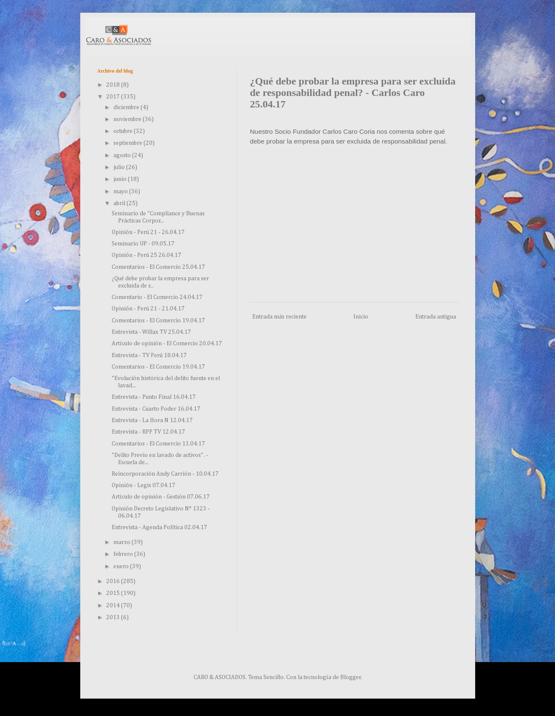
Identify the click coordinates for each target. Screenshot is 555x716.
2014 (113, 606)
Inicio (360, 317)
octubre (123, 131)
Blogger (350, 677)
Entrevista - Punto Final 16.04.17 (154, 397)
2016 (113, 581)
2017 (113, 97)
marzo (122, 542)
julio (119, 167)
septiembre (128, 143)
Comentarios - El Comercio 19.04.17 (158, 321)
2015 (113, 593)
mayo (121, 192)
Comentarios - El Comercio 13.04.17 (158, 444)
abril (120, 203)
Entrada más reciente (279, 317)
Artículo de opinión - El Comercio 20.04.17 (167, 344)
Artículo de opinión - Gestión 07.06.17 (161, 497)
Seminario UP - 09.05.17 (143, 244)
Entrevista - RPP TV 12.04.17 (148, 432)
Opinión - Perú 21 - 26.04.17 (148, 232)
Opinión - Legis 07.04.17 (143, 485)
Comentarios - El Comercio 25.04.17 (158, 267)
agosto (122, 155)
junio (120, 179)
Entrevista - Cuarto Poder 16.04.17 (156, 409)
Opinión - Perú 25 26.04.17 (146, 255)
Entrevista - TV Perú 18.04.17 (149, 355)
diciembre (127, 107)
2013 (113, 617)
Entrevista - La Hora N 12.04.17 (152, 420)
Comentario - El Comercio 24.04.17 (157, 297)
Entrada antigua (435, 317)
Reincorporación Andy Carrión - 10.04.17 (165, 474)
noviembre (128, 119)
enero (121, 566)
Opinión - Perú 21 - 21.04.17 (148, 309)
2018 (113, 85)
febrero (123, 554)
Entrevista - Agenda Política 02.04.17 (159, 527)
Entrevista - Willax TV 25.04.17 (151, 332)
